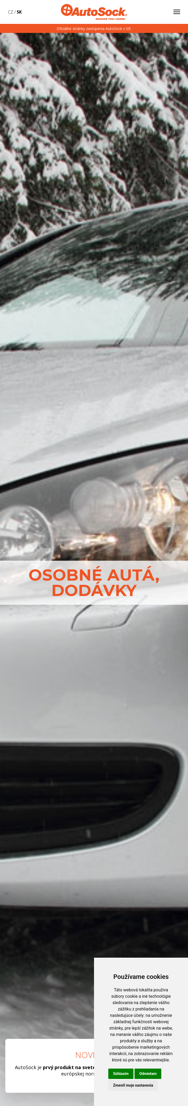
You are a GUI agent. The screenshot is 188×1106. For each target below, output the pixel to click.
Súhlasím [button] (121, 1074)
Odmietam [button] (147, 1074)
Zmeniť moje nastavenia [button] (133, 1085)
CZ (10, 12)
